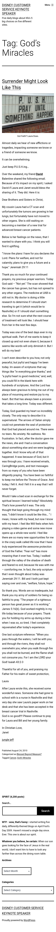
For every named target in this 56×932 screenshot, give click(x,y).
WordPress (29, 920)
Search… (6, 803)
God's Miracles (24, 758)
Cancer (13, 758)
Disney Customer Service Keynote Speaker (16, 9)
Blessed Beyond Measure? (29, 754)
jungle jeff (8, 739)
